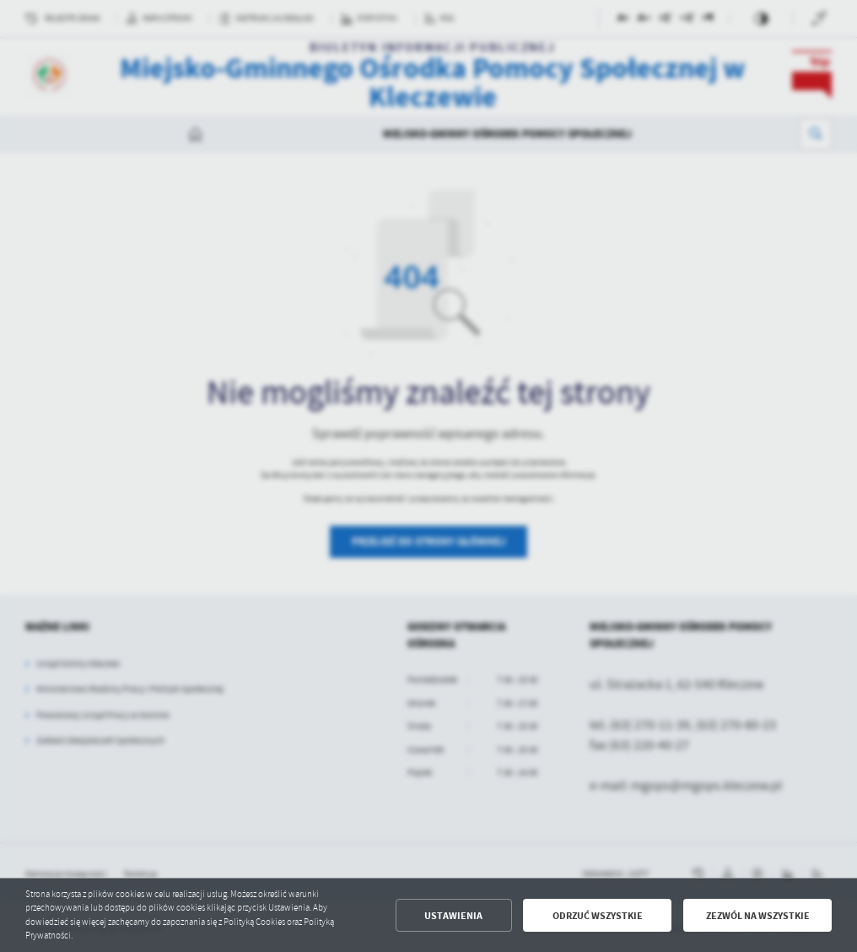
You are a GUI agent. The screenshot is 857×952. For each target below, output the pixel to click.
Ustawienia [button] (453, 915)
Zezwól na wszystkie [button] (758, 915)
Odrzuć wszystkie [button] (597, 915)
